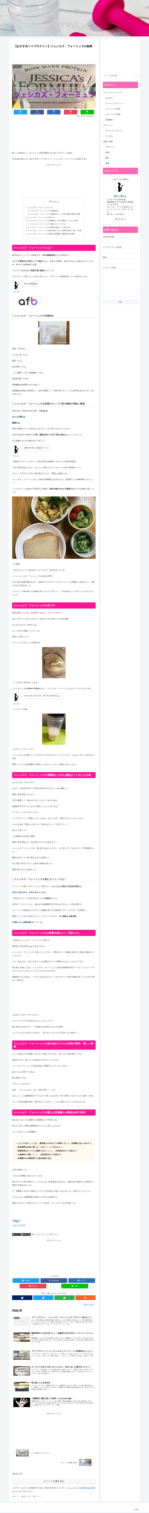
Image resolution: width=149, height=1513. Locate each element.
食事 (107, 163)
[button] (136, 75)
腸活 (107, 158)
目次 (51, 202)
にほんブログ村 (18, 1226)
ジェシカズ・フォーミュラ (40, 1235)
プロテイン (16, 1235)
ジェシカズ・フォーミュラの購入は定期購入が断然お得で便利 (51, 235)
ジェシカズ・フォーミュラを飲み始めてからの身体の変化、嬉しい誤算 (54, 231)
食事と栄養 (26, 1235)
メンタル (109, 136)
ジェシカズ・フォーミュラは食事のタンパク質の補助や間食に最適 (55, 214)
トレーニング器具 (112, 109)
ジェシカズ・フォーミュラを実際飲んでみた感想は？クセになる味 (53, 221)
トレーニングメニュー (114, 103)
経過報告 (109, 120)
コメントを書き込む (54, 1482)
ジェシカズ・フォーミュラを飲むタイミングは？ (48, 224)
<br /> (18, 997)
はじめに (109, 98)
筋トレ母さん (120, 196)
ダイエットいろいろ (113, 131)
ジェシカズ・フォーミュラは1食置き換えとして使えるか (49, 228)
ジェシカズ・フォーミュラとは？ (40, 208)
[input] (120, 75)
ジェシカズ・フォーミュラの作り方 (41, 218)
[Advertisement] (54, 56)
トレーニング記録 (112, 114)
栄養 (107, 152)
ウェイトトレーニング (112, 92)
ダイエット (108, 125)
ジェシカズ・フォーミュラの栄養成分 (44, 211)
